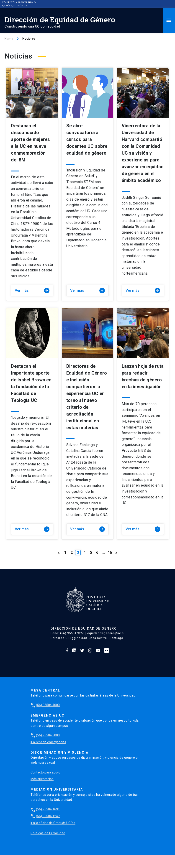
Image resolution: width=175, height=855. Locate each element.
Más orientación (42, 779)
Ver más (32, 290)
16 (110, 552)
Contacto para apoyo (46, 772)
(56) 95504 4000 (45, 705)
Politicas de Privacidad (48, 833)
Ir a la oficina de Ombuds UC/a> (53, 823)
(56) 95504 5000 (45, 735)
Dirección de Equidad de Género (60, 19)
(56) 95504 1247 (45, 816)
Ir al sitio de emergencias (48, 742)
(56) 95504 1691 (45, 809)
